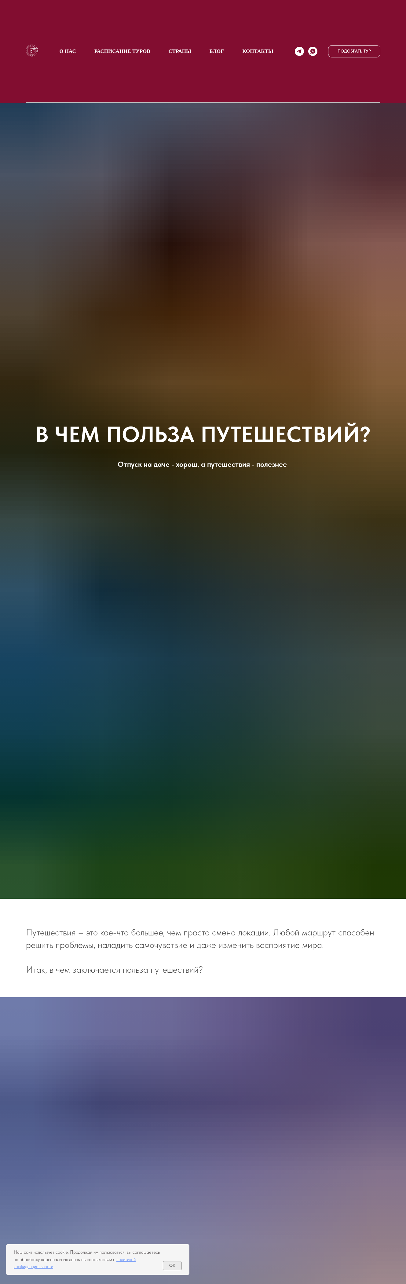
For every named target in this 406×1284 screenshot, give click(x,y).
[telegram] (299, 51)
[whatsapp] (312, 51)
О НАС (67, 51)
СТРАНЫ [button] (180, 51)
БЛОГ (217, 51)
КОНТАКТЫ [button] (257, 51)
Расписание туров (122, 51)
